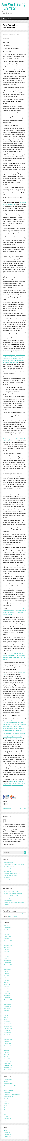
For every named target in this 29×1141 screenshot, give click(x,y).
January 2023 (7, 932)
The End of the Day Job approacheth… (13, 893)
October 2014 (7, 1069)
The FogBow (7, 877)
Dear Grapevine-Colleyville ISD (17, 914)
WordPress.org (7, 1136)
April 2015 (6, 1056)
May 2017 (6, 1015)
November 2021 (8, 940)
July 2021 (6, 949)
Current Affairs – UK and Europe (12, 1094)
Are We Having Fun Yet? (13, 6)
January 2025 (7, 927)
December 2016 (8, 1026)
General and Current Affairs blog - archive (14, 864)
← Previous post (7, 808)
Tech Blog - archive (8, 862)
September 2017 (8, 1006)
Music (5, 1105)
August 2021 (7, 947)
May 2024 (6, 929)
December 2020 (8, 964)
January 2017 (7, 1024)
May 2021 (6, 954)
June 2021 (6, 951)
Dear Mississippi (13, 916)
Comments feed (8, 1134)
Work (5, 1120)
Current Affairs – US (9, 1096)
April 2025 (6, 925)
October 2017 (7, 1004)
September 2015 (8, 1045)
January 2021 (7, 962)
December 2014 (8, 1065)
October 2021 (7, 943)
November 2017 (8, 1002)
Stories (6, 1116)
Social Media (7, 1112)
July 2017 (6, 1010)
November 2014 (8, 1067)
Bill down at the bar (8, 1083)
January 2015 (7, 1063)
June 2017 (6, 1013)
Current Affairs (7, 1092)
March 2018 (7, 993)
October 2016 (7, 1030)
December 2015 (8, 1039)
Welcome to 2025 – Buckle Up (11, 895)
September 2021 (8, 945)
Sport (5, 1114)
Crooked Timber (8, 882)
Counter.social (7, 871)
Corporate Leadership (9, 1088)
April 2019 (6, 982)
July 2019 (6, 978)
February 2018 (7, 995)
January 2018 (7, 997)
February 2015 (7, 1061)
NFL (5, 1107)
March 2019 (7, 984)
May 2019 (6, 980)
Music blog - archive (9, 866)
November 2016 (8, 1028)
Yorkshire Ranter (8, 880)
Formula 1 (6, 1099)
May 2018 (6, 989)
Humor (6, 1101)
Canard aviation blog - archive (11, 869)
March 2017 (7, 1019)
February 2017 (7, 1021)
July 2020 (6, 971)
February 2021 (7, 960)
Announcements (8, 1079)
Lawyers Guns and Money (10, 875)
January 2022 (7, 936)
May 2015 (6, 1054)
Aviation (6, 1081)
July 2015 (6, 1050)
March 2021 (7, 958)
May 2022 (6, 934)
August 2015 (7, 1048)
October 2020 (7, 969)
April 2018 (6, 991)
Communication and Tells (10, 1085)
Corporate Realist (8, 1090)
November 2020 (8, 967)
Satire (5, 1109)
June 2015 (6, 1052)
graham (6, 34)
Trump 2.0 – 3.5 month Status (11, 891)
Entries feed (7, 1132)
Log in (5, 1130)
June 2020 (6, 973)
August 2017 (7, 1008)
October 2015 (7, 1043)
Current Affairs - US (8, 37)
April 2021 (6, 956)
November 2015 (8, 1041)
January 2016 (7, 1037)
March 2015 (7, 1059)
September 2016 (8, 1032)
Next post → (23, 808)
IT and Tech (7, 1103)
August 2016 (7, 1034)
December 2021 (8, 938)
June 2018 (6, 986)
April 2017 (6, 1017)
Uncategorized (6, 38)
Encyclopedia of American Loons (12, 873)
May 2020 (6, 975)
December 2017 (8, 999)
